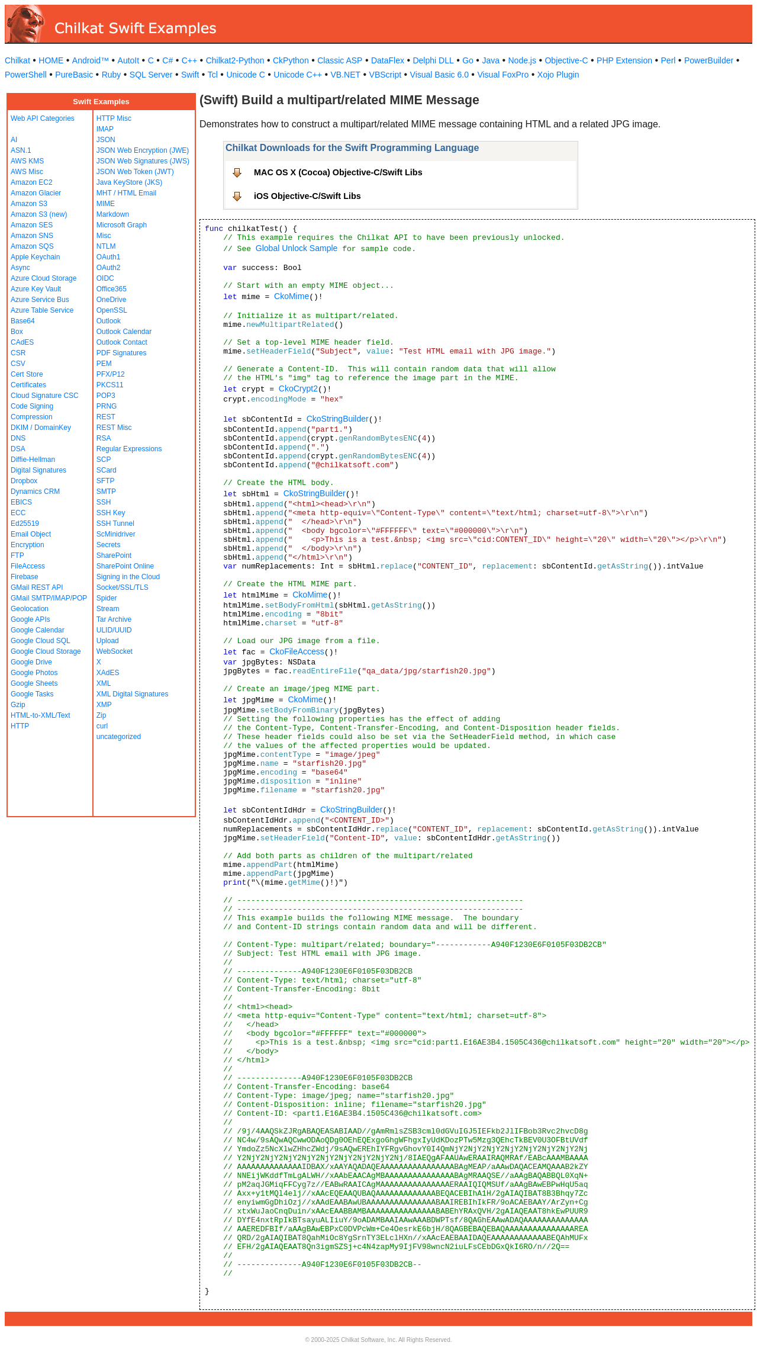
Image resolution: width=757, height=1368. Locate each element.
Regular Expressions (129, 449)
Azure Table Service (42, 310)
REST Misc (114, 427)
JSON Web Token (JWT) (135, 172)
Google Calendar (38, 630)
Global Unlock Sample (297, 248)
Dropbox (24, 481)
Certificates (28, 385)
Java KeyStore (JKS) (129, 182)
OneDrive (111, 300)
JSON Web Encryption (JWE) (142, 150)
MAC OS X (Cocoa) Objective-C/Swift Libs (338, 172)
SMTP (106, 491)
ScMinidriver (116, 534)
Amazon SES (32, 225)
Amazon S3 (29, 204)
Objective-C (566, 60)
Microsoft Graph (121, 225)
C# (167, 60)
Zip (101, 715)
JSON (105, 140)
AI (14, 140)
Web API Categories (43, 118)
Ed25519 (25, 523)
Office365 (111, 289)
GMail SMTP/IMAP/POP (49, 598)
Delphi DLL (433, 60)
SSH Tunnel (115, 523)
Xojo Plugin (558, 74)
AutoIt (129, 60)
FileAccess (28, 566)
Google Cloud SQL (40, 641)
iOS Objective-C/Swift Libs (307, 196)
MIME (105, 204)
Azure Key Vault (36, 289)
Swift (190, 74)
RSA (103, 438)
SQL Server (151, 74)
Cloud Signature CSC (45, 395)
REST (105, 417)
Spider (106, 598)
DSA (18, 449)
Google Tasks (32, 694)
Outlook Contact (121, 342)
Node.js (522, 60)
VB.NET (346, 74)
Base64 (23, 321)
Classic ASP (339, 60)
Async (20, 268)
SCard (106, 470)
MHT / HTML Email (126, 193)
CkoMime (291, 296)
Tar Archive (113, 619)
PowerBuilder (708, 60)
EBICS (21, 502)
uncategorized (118, 737)
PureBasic (74, 74)
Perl (668, 60)
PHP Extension (624, 60)
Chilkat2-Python (235, 60)
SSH (103, 502)
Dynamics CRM (35, 491)
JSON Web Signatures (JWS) (142, 161)
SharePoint (113, 555)
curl (102, 726)
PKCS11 (110, 385)
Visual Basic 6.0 (439, 74)
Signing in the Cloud (128, 577)
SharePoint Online (125, 566)
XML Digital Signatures (132, 694)
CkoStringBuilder (338, 418)
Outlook (108, 321)
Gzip (18, 705)
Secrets (108, 545)
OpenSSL (111, 310)
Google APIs (30, 619)
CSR (18, 353)
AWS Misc (27, 172)
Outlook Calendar (124, 331)
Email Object (31, 534)
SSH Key (110, 513)
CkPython (291, 60)
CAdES (22, 342)
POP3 (105, 395)
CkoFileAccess (296, 651)
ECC (18, 513)
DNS (18, 438)
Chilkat (17, 60)
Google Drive (31, 662)
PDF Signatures (121, 353)
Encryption (27, 545)
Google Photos (34, 673)
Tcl (213, 74)
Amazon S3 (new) (39, 214)
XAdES (108, 673)
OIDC (105, 278)
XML (103, 683)
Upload (107, 641)
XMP (104, 705)
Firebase (24, 577)
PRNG (106, 406)
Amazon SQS (32, 246)
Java (491, 60)
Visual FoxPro (503, 74)
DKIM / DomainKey (41, 427)
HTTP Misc (113, 118)
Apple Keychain (35, 257)
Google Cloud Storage (46, 651)
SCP (103, 459)
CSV (18, 363)
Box (17, 331)
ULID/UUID (114, 630)
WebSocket (114, 651)
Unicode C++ (297, 74)
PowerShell (26, 74)
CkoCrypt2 (298, 388)
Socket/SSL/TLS (122, 587)
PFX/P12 (110, 374)
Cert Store (27, 374)
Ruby (111, 74)
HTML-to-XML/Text (40, 715)
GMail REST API (37, 587)
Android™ (90, 60)
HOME (50, 60)
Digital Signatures (38, 470)
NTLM (106, 246)
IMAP (105, 129)
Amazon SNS (32, 236)
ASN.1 (21, 150)
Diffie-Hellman (33, 459)
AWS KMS (27, 161)
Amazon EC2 (32, 182)
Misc (103, 236)
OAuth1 (108, 257)
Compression (32, 417)
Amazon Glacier (36, 193)
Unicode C (245, 74)
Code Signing (32, 406)
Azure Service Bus (40, 300)
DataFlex (387, 60)
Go (467, 60)
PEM (104, 363)
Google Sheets (34, 683)
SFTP (105, 481)
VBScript (385, 74)
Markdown (112, 214)
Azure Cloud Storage (43, 278)
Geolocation (30, 609)
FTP (17, 555)
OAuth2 (108, 268)
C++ (189, 60)
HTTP (20, 726)
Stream (108, 609)
